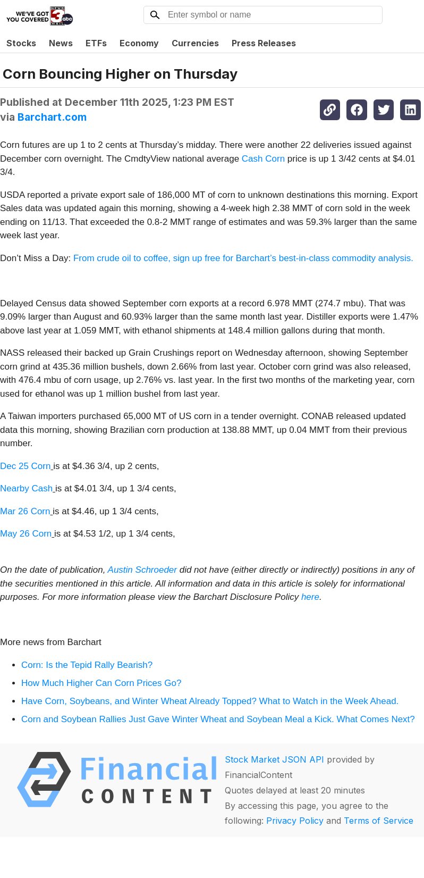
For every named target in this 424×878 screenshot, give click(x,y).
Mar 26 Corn (25, 511)
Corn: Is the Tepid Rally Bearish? (86, 665)
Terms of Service (378, 820)
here (310, 597)
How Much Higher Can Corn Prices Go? (101, 683)
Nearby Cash (26, 488)
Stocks (21, 43)
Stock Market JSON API (274, 759)
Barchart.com (52, 117)
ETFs (96, 43)
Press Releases (264, 43)
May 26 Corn (26, 534)
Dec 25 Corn (25, 466)
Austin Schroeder (142, 570)
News (61, 43)
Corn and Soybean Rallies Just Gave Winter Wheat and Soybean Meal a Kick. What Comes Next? (218, 719)
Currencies (195, 43)
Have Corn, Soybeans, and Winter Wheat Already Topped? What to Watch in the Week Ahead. (209, 701)
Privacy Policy (295, 820)
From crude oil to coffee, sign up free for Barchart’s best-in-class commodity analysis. (243, 258)
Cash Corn (263, 159)
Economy (139, 43)
